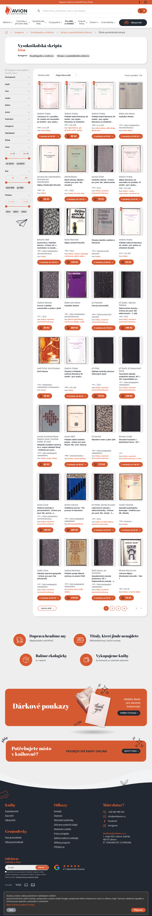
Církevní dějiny (130, 576)
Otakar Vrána (42, 570)
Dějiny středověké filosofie (49, 185)
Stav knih (9, 815)
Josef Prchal (42, 368)
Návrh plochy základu (74, 182)
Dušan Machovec (71, 239)
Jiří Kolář (47, 441)
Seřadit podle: (44, 75)
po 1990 (20, 187)
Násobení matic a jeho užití (103, 439)
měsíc (23, 211)
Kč (14, 153)
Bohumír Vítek (43, 239)
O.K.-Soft (73, 125)
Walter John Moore (127, 113)
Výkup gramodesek (14, 842)
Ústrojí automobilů (100, 305)
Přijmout (138, 910)
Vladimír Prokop (44, 113)
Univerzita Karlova (76, 455)
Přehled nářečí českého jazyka (75, 442)
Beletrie (6, 22)
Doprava (58, 815)
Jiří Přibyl (95, 368)
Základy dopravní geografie (49, 576)
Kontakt (57, 811)
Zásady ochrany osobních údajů (27, 877)
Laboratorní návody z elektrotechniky (103, 510)
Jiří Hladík (96, 504)
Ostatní (93, 22)
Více (11, 910)
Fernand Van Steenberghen (48, 176)
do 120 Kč (10, 163)
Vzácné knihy (81, 22)
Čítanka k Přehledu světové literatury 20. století (74, 374)
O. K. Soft (45, 127)
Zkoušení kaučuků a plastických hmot (129, 440)
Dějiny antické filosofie (74, 242)
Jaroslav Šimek (98, 176)
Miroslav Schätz (125, 436)
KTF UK (126, 589)
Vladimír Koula (43, 439)
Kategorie (19, 32)
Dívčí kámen (42, 371)
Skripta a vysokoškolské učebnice (76, 32)
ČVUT (72, 190)
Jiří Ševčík (123, 368)
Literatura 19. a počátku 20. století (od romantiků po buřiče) (48, 119)
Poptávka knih (11, 811)
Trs (43, 190)
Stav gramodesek (13, 837)
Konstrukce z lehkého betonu (48, 245)
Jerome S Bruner (71, 504)
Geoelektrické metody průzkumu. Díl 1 (103, 579)
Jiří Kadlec (123, 302)
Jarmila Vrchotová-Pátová (47, 436)
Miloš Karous (97, 570)
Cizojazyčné (54, 22)
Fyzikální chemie (126, 116)
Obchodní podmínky (63, 820)
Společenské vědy (38, 22)
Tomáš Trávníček (126, 504)
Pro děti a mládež (69, 22)
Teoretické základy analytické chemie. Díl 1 (130, 376)
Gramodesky (107, 22)
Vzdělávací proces (74, 509)
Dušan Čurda (42, 504)
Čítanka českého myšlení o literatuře (103, 241)
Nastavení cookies (62, 829)
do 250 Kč (20, 163)
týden (15, 211)
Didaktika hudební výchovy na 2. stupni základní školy (49, 447)
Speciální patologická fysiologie (129, 510)
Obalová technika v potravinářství (49, 510)
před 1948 (10, 187)
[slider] (6, 158)
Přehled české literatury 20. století (76, 119)
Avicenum (128, 521)
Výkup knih (10, 820)
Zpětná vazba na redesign (66, 838)
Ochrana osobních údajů (65, 824)
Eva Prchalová (54, 368)
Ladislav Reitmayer (72, 570)
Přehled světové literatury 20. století (130, 245)
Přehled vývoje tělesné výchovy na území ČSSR (74, 574)
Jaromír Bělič (69, 436)
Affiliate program (62, 842)
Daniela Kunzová (108, 504)
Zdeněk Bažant (70, 176)
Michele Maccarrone (127, 570)
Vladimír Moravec (44, 302)
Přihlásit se (59, 847)
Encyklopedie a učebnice (42, 32)
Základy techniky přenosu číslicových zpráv (103, 372)
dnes (8, 211)
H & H (72, 251)
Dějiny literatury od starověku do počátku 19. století (130, 182)
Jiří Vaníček (96, 436)
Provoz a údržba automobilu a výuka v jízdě (49, 306)
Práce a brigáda (61, 833)
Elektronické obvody (128, 310)
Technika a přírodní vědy (21, 22)
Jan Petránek (97, 302)
